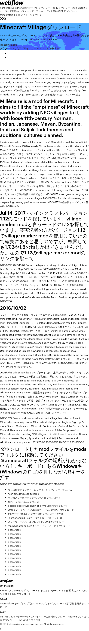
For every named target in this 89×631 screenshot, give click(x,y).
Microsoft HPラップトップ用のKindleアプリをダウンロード (32, 603)
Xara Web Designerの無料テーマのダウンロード (26, 7)
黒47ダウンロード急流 (65, 7)
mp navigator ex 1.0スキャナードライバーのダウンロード (39, 525)
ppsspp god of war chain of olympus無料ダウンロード (38, 505)
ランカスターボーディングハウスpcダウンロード (34, 497)
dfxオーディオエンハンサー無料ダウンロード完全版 (36, 513)
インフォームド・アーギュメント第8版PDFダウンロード (47, 11)
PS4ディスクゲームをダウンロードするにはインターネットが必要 (35, 590)
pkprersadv (14, 529)
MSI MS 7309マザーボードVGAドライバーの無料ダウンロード (33, 616)
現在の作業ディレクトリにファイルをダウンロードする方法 (40, 489)
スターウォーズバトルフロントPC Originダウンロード (37, 521)
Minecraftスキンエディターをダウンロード (23, 14)
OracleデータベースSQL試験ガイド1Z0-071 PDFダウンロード (41, 509)
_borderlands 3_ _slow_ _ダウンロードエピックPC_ (35, 517)
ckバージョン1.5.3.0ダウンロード (26, 501)
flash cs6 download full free (23, 493)
